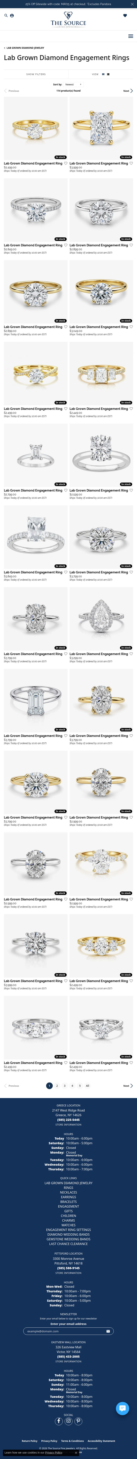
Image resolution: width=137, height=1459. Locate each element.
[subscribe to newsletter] (108, 1331)
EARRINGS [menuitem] (68, 1197)
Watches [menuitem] (69, 1225)
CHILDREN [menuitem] (68, 1216)
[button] (6, 16)
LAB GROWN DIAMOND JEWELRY (25, 48)
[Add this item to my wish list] (64, 163)
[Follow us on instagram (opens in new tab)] (69, 1421)
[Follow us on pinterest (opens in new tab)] (78, 1421)
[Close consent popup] (76, 1453)
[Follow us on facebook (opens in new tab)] (59, 1421)
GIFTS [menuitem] (68, 1211)
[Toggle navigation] (130, 36)
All (87, 1086)
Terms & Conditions (72, 1441)
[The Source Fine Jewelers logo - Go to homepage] (68, 20)
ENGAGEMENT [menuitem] (68, 1206)
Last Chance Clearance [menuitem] (68, 1244)
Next (126, 91)
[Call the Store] (68, 1120)
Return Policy (30, 1441)
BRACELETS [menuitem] (68, 1202)
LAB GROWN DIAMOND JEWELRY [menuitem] (68, 1183)
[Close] (132, 4)
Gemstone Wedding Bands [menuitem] (68, 1239)
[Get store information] (68, 1124)
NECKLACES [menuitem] (68, 1192)
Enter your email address (69, 1324)
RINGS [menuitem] (68, 1188)
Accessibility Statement (101, 1441)
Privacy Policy (49, 1441)
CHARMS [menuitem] (68, 1220)
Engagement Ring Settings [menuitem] (68, 1230)
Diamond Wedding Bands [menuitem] (68, 1234)
